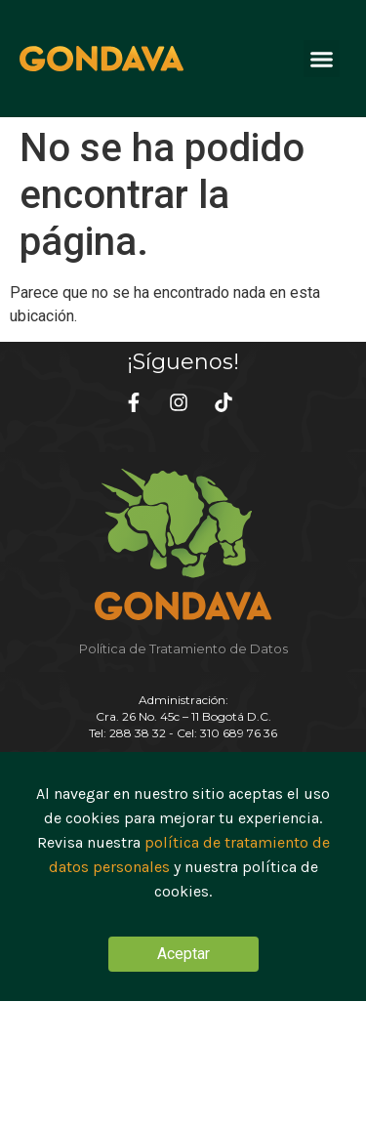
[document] (183, 876)
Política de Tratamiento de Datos (183, 648)
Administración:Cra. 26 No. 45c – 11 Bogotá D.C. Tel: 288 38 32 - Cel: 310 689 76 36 (183, 716)
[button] (322, 58)
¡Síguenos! (183, 362)
